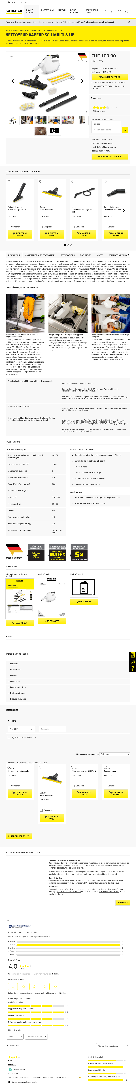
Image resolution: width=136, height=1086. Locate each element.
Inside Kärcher (74, 11)
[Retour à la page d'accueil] (15, 11)
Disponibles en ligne (23, 737)
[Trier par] (114, 754)
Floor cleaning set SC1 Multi (84, 771)
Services (62, 10)
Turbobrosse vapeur (113, 210)
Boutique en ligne (92, 11)
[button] (12, 80)
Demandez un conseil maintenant (100, 22)
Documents (85, 255)
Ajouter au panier (109, 77)
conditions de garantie (108, 874)
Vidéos (100, 255)
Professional (47, 10)
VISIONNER (123, 903)
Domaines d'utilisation (120, 255)
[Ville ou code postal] (106, 130)
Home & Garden (29, 11)
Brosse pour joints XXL (17, 210)
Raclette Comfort (47, 210)
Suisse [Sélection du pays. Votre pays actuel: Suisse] (11, 2)
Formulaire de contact (109, 157)
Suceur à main (110, 771)
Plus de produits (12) (18, 836)
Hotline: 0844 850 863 (101, 151)
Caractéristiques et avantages (40, 255)
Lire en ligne (84, 602)
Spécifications (68, 255)
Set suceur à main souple (18, 771)
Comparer (97, 98)
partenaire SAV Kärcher (85, 883)
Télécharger (19, 623)
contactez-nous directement (69, 892)
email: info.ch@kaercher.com (104, 147)
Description (14, 255)
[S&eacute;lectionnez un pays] (106, 124)
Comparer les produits (86, 754)
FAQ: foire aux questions (102, 143)
